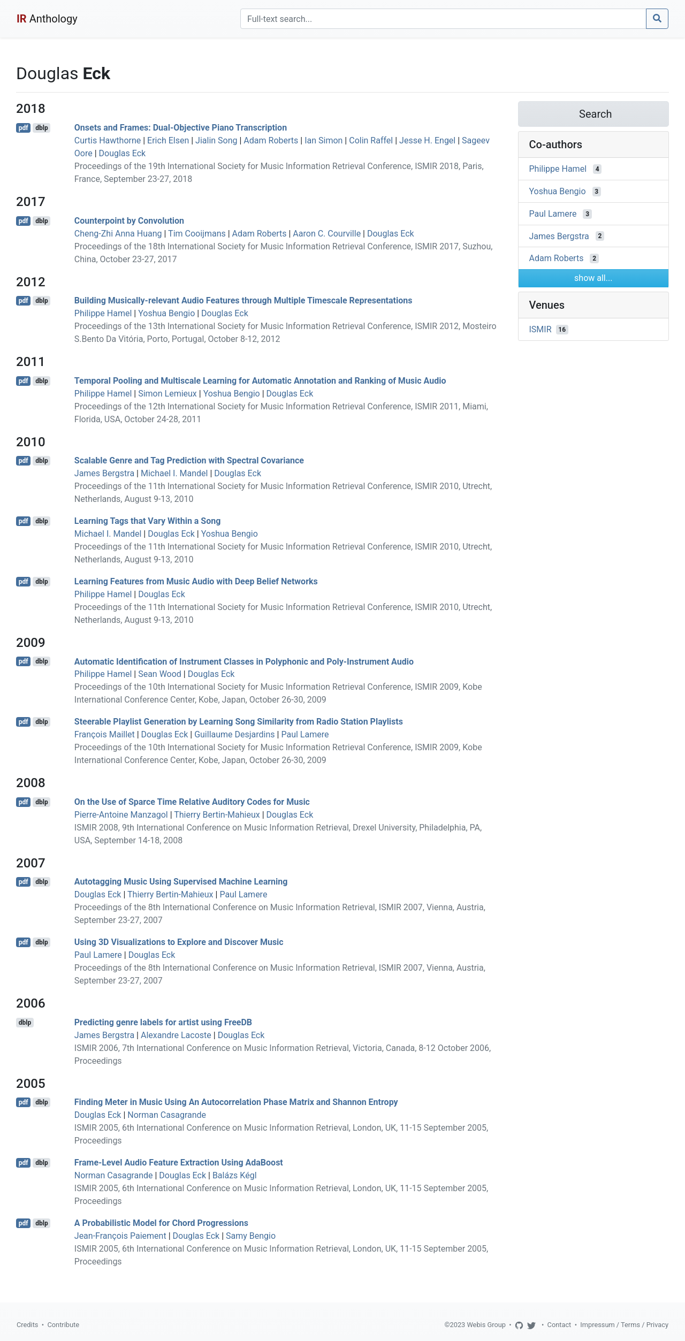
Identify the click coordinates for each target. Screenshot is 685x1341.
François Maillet (104, 734)
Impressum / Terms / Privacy (624, 1325)
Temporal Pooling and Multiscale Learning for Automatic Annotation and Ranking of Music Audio (260, 381)
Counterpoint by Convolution (129, 221)
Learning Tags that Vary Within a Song (147, 521)
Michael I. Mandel (174, 473)
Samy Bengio (251, 1236)
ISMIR (540, 329)
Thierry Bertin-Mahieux (217, 815)
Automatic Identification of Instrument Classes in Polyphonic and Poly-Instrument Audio (244, 661)
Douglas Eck (122, 153)
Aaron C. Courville (327, 233)
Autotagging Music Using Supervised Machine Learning (181, 882)
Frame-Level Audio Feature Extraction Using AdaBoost (178, 1162)
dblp (41, 128)
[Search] (443, 19)
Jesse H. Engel (427, 140)
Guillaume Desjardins (234, 734)
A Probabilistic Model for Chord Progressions (161, 1223)
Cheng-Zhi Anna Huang (118, 233)
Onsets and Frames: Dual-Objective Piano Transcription (180, 128)
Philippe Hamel (103, 313)
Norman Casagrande (166, 1115)
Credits (27, 1325)
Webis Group (486, 1325)
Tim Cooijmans (197, 233)
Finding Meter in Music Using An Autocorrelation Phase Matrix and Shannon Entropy (236, 1102)
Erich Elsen (168, 140)
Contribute (63, 1325)
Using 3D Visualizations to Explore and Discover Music (179, 942)
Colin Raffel (371, 140)
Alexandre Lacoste (176, 1035)
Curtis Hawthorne (107, 140)
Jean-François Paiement (120, 1236)
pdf (23, 128)
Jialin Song (216, 140)
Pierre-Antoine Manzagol (121, 815)
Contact (559, 1325)
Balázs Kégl (234, 1175)
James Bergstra (104, 473)
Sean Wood (159, 674)
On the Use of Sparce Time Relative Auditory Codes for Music (192, 802)
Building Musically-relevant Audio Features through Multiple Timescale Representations (243, 300)
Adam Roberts (270, 140)
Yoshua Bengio (166, 313)
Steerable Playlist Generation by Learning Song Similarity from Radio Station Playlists (238, 722)
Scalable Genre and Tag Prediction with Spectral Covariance (189, 460)
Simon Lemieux (167, 393)
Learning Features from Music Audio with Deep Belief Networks (196, 581)
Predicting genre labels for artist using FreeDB (163, 1022)
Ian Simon (323, 140)
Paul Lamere (305, 734)
